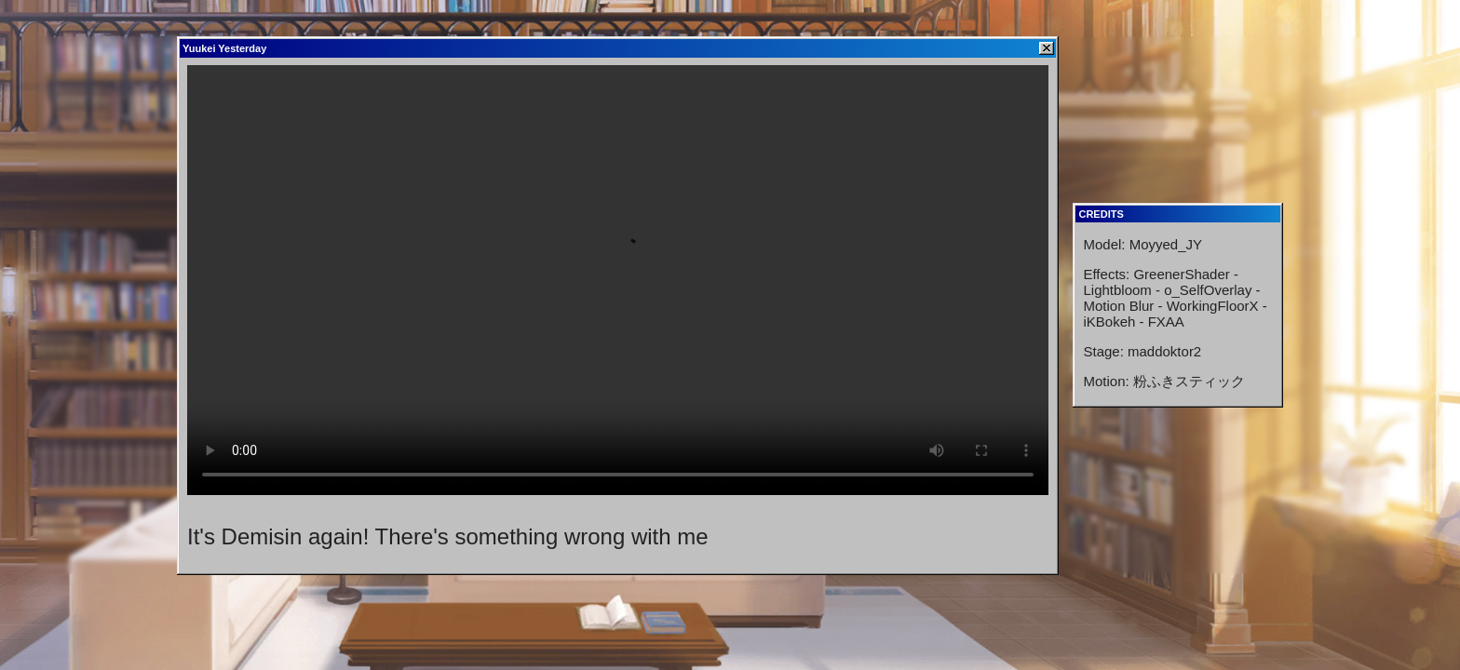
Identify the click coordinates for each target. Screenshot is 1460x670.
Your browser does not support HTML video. (617, 280)
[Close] (1046, 48)
